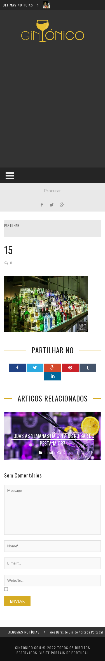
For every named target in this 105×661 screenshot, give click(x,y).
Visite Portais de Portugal (63, 652)
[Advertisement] (52, 104)
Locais (50, 452)
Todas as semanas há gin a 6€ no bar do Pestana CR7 (52, 439)
